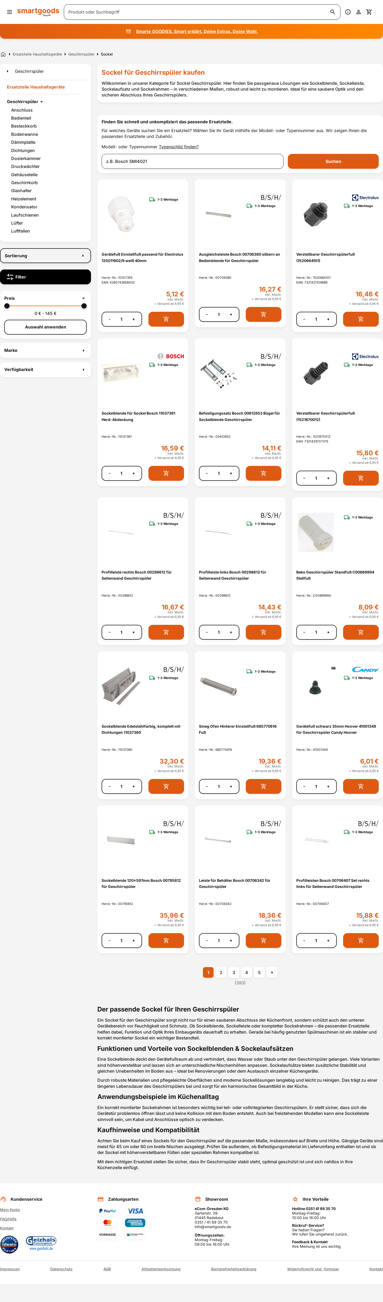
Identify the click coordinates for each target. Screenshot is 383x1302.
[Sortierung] (45, 255)
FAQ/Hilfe (8, 1219)
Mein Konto (10, 1209)
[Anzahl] (121, 319)
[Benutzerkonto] (358, 12)
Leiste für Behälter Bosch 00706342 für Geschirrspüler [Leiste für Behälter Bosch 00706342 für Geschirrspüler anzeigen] (234, 883)
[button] (45, 298)
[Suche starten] (333, 12)
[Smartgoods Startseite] (38, 12)
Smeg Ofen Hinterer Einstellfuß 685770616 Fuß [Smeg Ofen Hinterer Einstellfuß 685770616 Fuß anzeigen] (238, 729)
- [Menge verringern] (109, 319)
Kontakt (7, 1228)
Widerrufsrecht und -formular (313, 1269)
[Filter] (45, 276)
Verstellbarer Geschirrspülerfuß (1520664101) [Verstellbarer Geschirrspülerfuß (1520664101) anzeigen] (325, 257)
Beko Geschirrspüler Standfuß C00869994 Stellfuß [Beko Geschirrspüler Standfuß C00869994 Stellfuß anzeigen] (335, 575)
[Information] (348, 12)
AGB (107, 1269)
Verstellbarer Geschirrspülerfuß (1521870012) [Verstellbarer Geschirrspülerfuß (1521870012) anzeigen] (325, 416)
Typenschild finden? (179, 146)
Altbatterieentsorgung (161, 1269)
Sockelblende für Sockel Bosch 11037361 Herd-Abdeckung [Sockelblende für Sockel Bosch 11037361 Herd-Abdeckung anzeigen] (138, 416)
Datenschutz (61, 1269)
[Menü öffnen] (9, 12)
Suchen (333, 161)
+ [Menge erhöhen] (133, 319)
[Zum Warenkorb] (371, 12)
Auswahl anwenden (45, 327)
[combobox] (192, 161)
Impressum (10, 1269)
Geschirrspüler (22, 101)
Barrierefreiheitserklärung (233, 1269)
